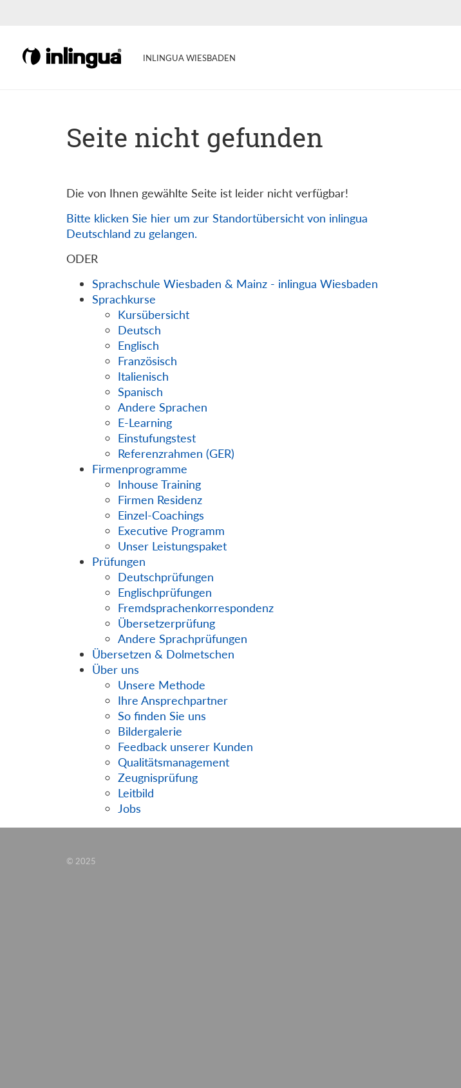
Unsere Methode (161, 685)
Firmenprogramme (139, 469)
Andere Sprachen (162, 407)
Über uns (115, 669)
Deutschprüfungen (166, 577)
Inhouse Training (159, 484)
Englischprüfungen (165, 592)
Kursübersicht (153, 314)
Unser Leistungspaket (172, 546)
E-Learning (145, 422)
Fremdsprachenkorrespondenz (196, 608)
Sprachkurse (124, 299)
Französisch (147, 361)
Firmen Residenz (160, 500)
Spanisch (140, 392)
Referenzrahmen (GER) (176, 453)
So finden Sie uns (162, 716)
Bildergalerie (150, 731)
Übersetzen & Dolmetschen (163, 654)
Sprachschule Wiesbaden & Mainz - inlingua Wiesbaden (235, 284)
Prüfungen (119, 561)
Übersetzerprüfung (166, 623)
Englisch (138, 345)
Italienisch (143, 376)
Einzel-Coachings (161, 515)
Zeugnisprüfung (158, 777)
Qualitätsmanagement (173, 762)
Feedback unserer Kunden (185, 746)
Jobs (129, 808)
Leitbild (136, 793)
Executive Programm (171, 530)
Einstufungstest (157, 438)
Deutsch (139, 330)
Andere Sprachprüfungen (182, 638)
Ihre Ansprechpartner (173, 700)
